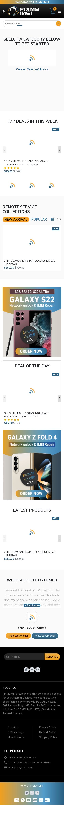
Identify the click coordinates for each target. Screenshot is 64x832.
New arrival (15, 219)
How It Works (16, 737)
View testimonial (45, 635)
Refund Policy (47, 732)
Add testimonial (18, 635)
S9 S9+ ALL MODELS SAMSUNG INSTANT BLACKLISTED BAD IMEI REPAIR (26, 163)
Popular (39, 219)
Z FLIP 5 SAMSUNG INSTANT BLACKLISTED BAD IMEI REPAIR (30, 262)
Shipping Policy (48, 737)
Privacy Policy (47, 727)
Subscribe (52, 656)
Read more (32, 605)
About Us (13, 727)
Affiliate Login (16, 732)
